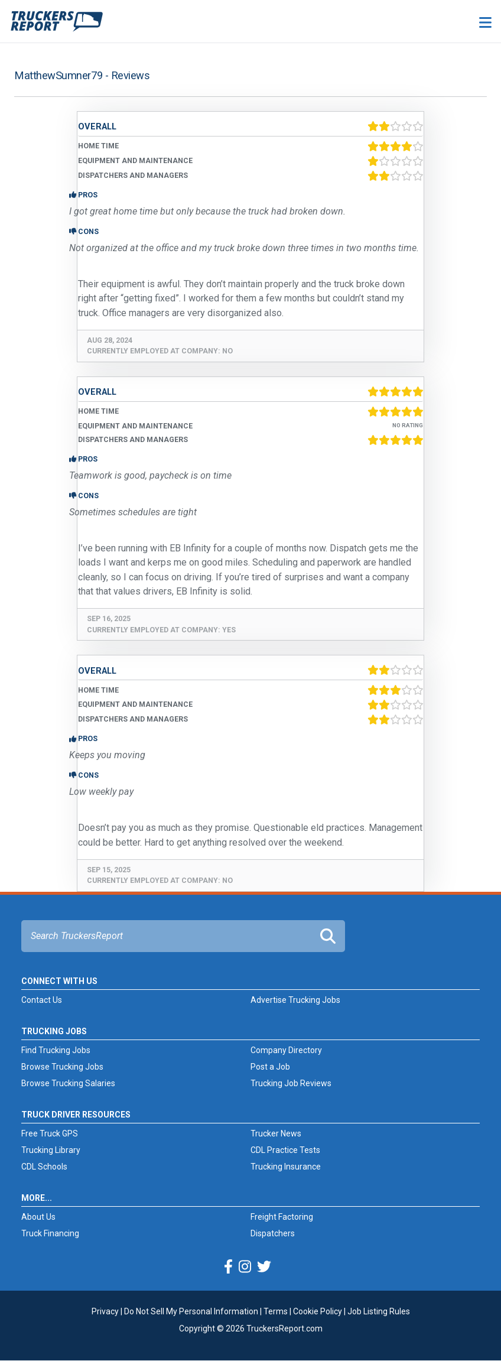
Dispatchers (272, 1233)
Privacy (105, 1311)
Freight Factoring (281, 1217)
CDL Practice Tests (285, 1150)
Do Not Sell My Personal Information (191, 1311)
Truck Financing (50, 1233)
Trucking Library (50, 1150)
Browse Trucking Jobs (62, 1066)
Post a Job (270, 1066)
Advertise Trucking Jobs (295, 1000)
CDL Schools (44, 1166)
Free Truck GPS (49, 1133)
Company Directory (286, 1050)
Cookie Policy (317, 1311)
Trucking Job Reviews (290, 1083)
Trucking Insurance (285, 1166)
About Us (38, 1217)
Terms (275, 1311)
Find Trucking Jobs (55, 1050)
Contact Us (41, 1000)
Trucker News (275, 1133)
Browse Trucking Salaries (68, 1083)
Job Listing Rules (378, 1311)
